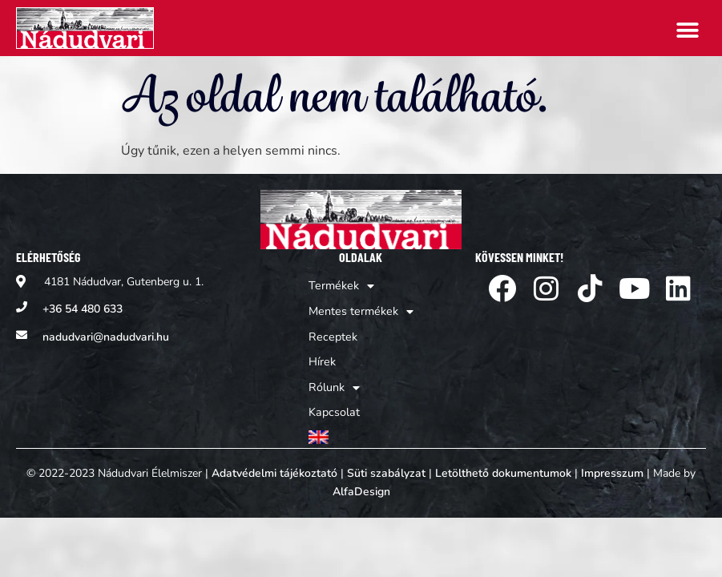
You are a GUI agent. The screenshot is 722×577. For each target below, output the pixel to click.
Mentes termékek (360, 310)
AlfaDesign (361, 482)
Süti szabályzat (386, 464)
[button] (688, 30)
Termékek (341, 286)
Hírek (323, 357)
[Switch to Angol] (360, 429)
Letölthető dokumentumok (503, 464)
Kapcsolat (334, 406)
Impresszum (612, 464)
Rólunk (335, 382)
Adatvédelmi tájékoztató (274, 464)
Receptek (332, 333)
